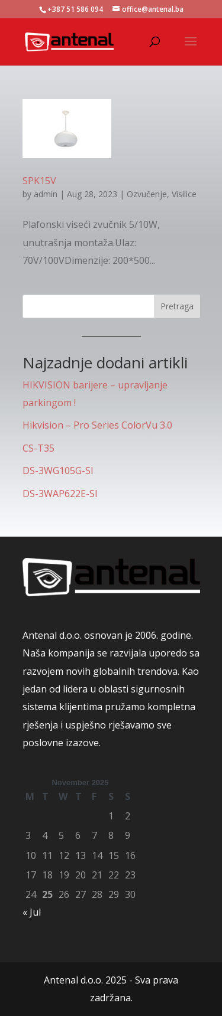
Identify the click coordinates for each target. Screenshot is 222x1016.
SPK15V (39, 180)
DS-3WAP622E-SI (60, 493)
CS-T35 (38, 448)
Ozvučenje (147, 194)
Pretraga (177, 306)
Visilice (184, 194)
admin (45, 194)
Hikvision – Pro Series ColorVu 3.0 (97, 425)
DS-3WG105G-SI (58, 470)
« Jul (31, 912)
